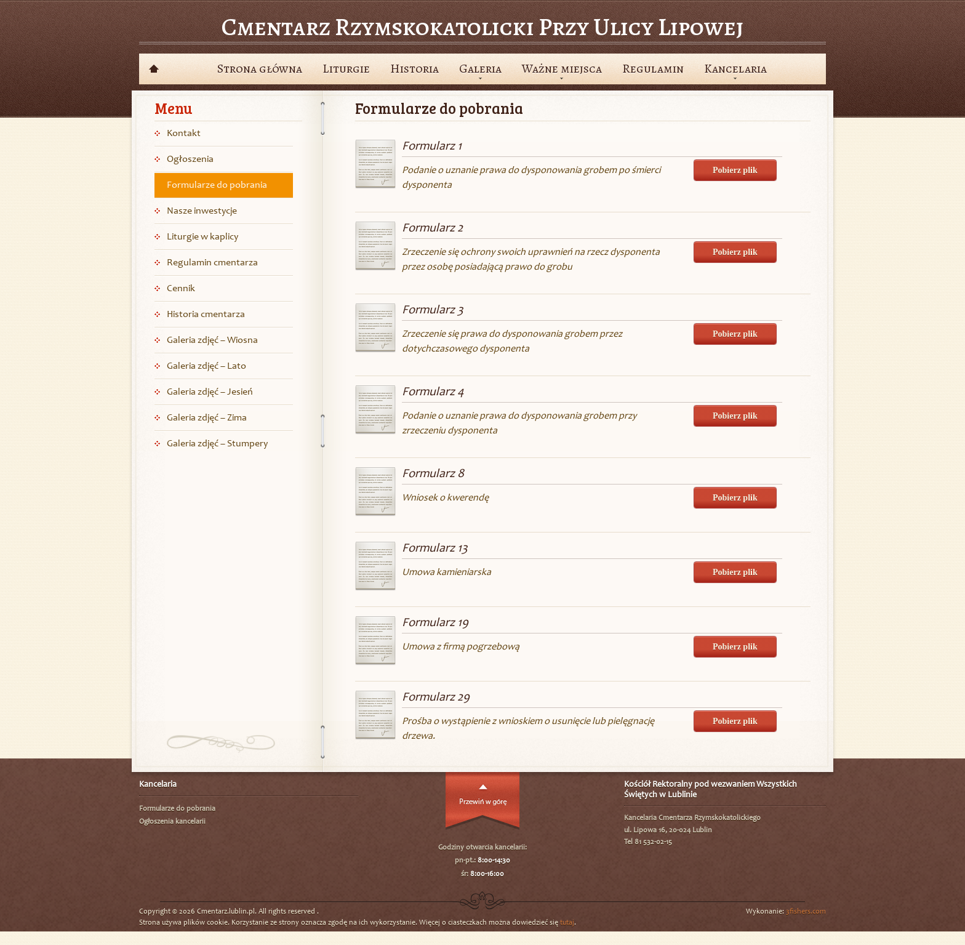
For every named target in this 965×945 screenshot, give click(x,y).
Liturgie (346, 68)
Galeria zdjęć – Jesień (210, 392)
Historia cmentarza (206, 315)
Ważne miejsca (562, 68)
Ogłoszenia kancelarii (172, 822)
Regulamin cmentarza (212, 263)
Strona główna (259, 68)
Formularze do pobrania (217, 185)
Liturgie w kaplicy (202, 237)
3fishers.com (806, 911)
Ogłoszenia (190, 159)
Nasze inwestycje (202, 211)
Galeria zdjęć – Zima (207, 418)
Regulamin (653, 68)
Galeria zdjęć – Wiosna (212, 340)
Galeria (480, 68)
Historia (414, 68)
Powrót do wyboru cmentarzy (153, 69)
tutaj (567, 923)
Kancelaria (735, 68)
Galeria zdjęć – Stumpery (217, 444)
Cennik (181, 289)
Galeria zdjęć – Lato (206, 366)
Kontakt (184, 134)
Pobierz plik (735, 170)
